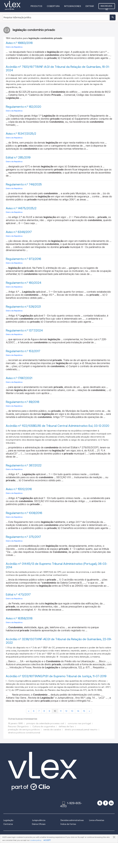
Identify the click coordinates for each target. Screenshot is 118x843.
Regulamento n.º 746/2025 (24, 184)
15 (84, 711)
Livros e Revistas (96, 820)
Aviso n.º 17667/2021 (19, 378)
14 (78, 711)
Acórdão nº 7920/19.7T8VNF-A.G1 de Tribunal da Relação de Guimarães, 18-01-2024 (58, 68)
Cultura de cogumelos (43, 726)
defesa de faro (66, 726)
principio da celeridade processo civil (45, 723)
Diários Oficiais (38, 824)
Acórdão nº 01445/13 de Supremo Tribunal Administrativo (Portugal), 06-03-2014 (56, 565)
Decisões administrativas (72, 820)
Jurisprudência (38, 820)
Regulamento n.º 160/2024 (23, 282)
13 (72, 711)
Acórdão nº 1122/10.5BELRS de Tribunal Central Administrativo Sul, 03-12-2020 (57, 425)
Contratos (8, 824)
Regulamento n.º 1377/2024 (24, 330)
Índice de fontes (68, 824)
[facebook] (105, 803)
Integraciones (72, 6)
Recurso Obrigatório (18, 726)
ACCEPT (47, 840)
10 (55, 711)
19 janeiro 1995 (15, 723)
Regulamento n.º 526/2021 (23, 306)
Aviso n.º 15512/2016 (19, 489)
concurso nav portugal (79, 723)
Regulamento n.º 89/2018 (22, 402)
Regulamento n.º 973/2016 (23, 259)
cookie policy (35, 840)
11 (60, 711)
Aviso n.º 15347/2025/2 (21, 133)
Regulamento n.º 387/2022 (23, 465)
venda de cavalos (52, 729)
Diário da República (14, 47)
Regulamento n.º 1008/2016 (24, 513)
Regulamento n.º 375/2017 (23, 536)
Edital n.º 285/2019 (18, 157)
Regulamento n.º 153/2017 (23, 351)
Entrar (90, 6)
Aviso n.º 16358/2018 (19, 618)
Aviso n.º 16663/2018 (19, 43)
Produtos (36, 6)
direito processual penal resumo (81, 729)
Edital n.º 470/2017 (18, 594)
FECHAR (113, 837)
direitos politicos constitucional (24, 732)
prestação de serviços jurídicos (24, 729)
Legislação (8, 820)
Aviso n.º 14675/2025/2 (21, 208)
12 (66, 711)
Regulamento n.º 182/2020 (23, 106)
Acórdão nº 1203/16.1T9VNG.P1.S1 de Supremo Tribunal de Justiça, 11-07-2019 (56, 676)
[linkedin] (111, 803)
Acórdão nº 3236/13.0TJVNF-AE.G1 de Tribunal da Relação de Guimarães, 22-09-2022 (59, 641)
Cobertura (53, 6)
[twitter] (99, 803)
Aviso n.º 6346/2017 (19, 232)
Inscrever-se (107, 7)
